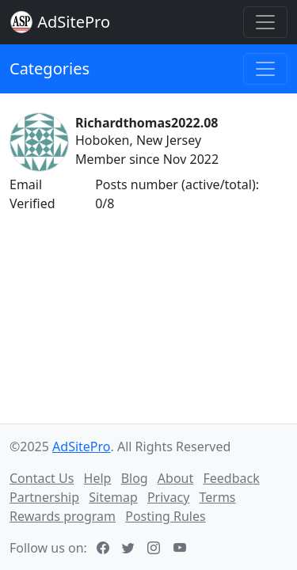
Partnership (44, 497)
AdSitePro (73, 21)
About (175, 478)
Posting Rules (165, 516)
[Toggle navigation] (265, 22)
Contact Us (42, 478)
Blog (134, 478)
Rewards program (63, 516)
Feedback (231, 478)
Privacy (168, 497)
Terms (217, 497)
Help (98, 478)
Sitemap (113, 497)
